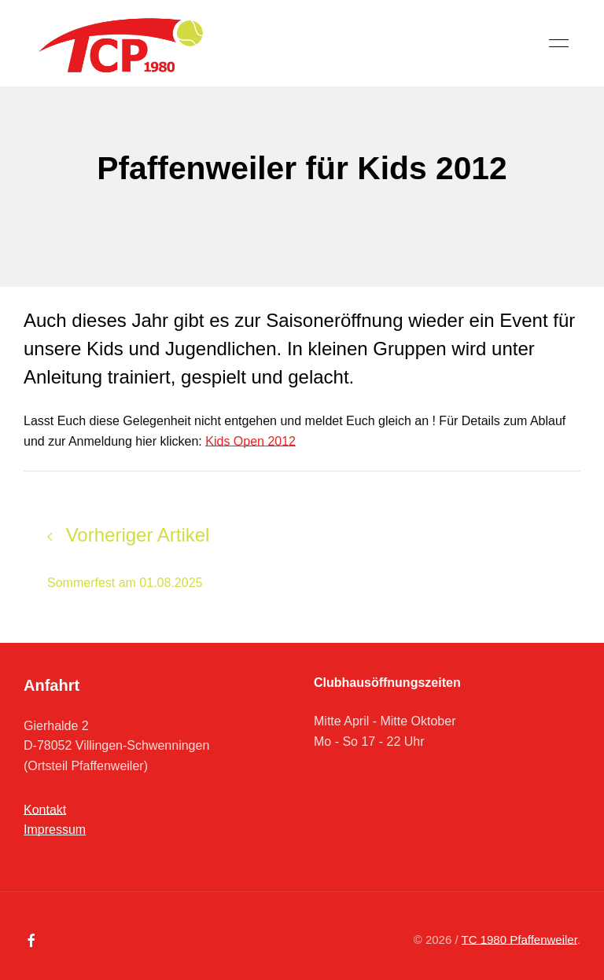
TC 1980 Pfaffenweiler (519, 939)
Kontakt (45, 810)
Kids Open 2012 (250, 441)
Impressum (55, 829)
